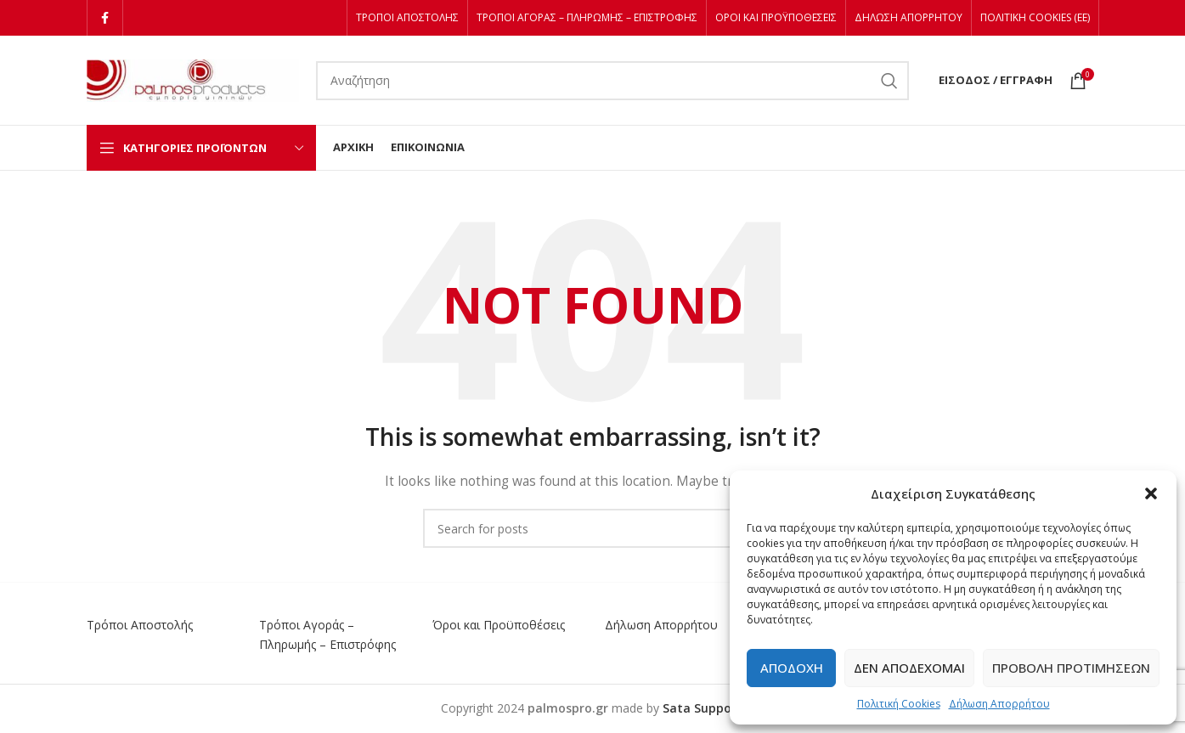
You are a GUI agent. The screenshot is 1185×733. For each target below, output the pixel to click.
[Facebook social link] (105, 18)
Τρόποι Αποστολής (140, 625)
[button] (1151, 493)
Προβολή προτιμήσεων (1071, 667)
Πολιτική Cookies (898, 703)
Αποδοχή (791, 667)
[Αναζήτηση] (612, 80)
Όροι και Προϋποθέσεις (498, 625)
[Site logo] (193, 78)
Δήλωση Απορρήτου (999, 703)
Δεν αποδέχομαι (909, 667)
